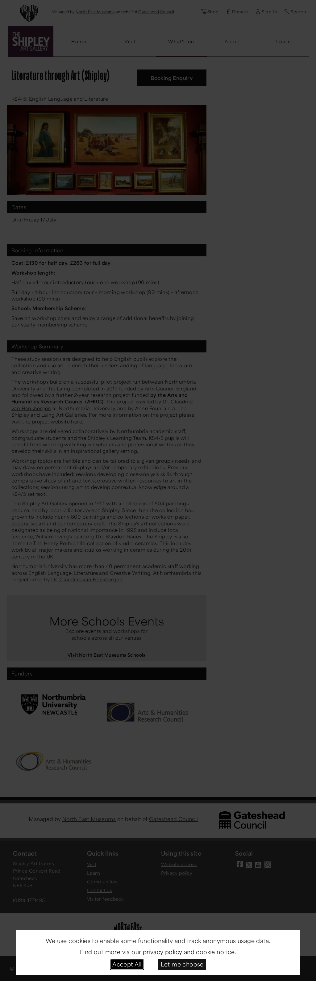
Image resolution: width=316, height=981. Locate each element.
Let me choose (182, 964)
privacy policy (162, 951)
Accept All (126, 964)
